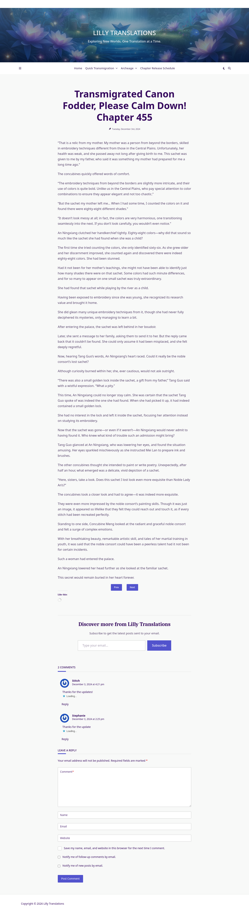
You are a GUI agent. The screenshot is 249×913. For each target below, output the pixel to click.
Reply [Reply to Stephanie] (65, 739)
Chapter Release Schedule (157, 68)
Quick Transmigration (101, 68)
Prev (116, 587)
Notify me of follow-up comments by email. (89, 857)
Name (64, 815)
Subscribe (159, 645)
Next (132, 587)
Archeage (129, 68)
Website (65, 838)
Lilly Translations (124, 33)
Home (78, 68)
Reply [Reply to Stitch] (65, 704)
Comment (67, 772)
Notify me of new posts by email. (82, 865)
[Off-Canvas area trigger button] (20, 68)
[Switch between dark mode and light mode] (224, 68)
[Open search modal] (229, 68)
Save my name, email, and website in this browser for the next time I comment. (114, 848)
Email (63, 826)
